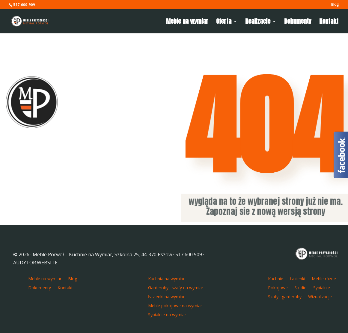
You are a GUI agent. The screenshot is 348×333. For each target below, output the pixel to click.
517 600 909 (188, 254)
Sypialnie (321, 287)
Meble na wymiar (187, 22)
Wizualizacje (320, 296)
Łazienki (297, 278)
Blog (335, 5)
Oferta (223, 22)
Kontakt (328, 22)
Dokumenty (297, 22)
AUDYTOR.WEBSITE (35, 262)
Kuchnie (275, 278)
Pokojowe (278, 287)
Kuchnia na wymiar (166, 278)
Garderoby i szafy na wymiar (175, 287)
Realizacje (257, 22)
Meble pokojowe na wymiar (175, 305)
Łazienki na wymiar (166, 296)
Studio (300, 287)
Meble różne (324, 278)
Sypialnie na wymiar (167, 314)
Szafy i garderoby (285, 296)
